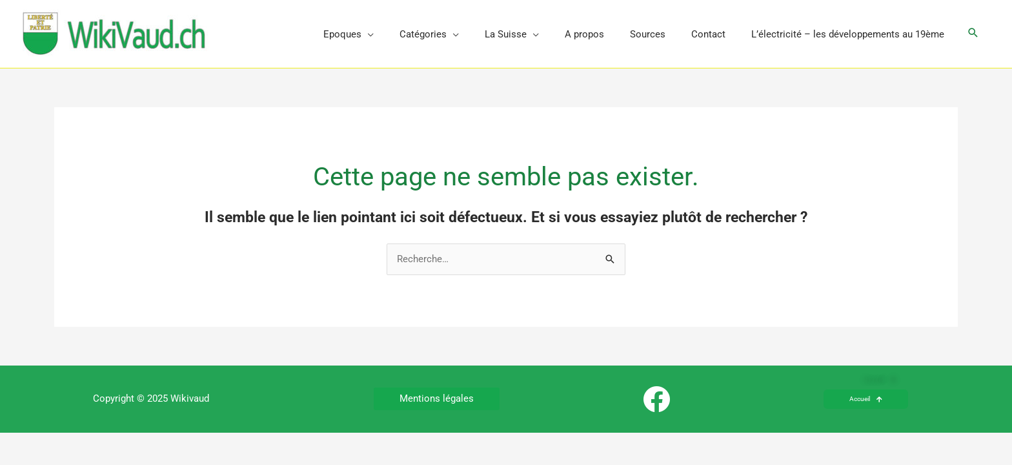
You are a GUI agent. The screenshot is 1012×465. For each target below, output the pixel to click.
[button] (973, 33)
